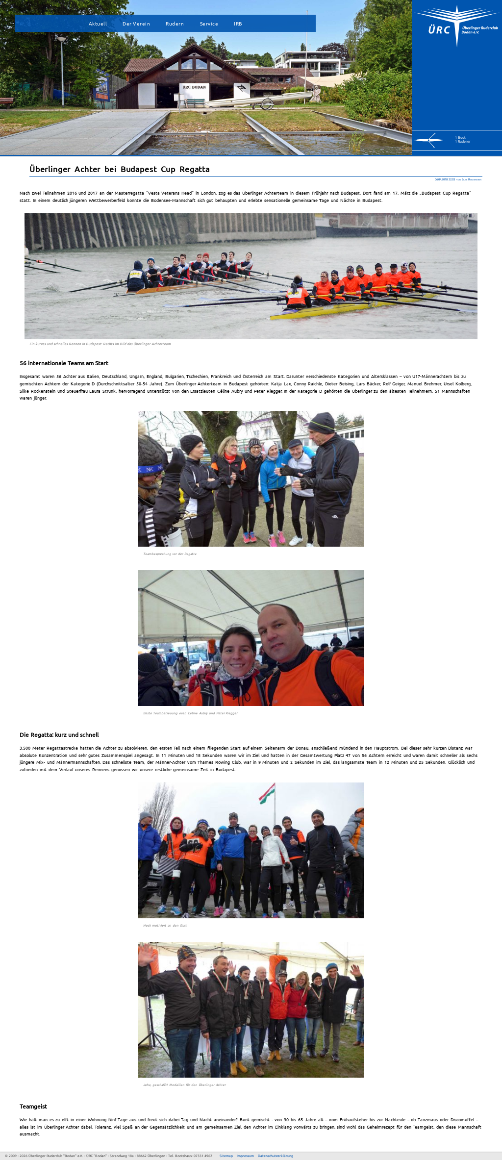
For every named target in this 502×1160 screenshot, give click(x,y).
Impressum (245, 1156)
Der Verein (136, 23)
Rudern (175, 23)
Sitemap (226, 1156)
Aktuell (98, 23)
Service (209, 23)
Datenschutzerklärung (275, 1156)
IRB (238, 23)
